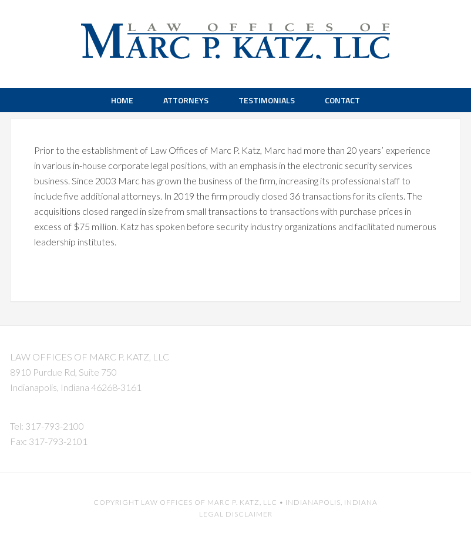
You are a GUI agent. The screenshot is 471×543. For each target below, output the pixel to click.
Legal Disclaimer (235, 514)
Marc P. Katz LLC (235, 35)
